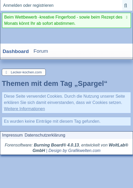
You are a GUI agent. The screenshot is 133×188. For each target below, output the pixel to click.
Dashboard (16, 51)
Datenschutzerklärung (45, 135)
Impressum (12, 135)
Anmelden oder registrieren (28, 5)
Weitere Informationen (24, 109)
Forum (40, 51)
